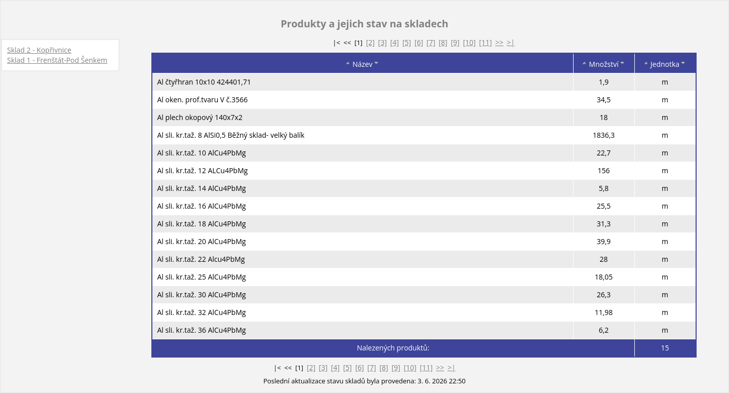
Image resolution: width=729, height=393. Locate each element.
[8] (443, 42)
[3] (382, 42)
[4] (394, 42)
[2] (370, 42)
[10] (469, 42)
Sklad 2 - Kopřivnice (39, 50)
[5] (406, 42)
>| (511, 42)
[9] (455, 42)
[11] (485, 42)
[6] (419, 42)
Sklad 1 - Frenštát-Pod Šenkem (57, 60)
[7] (431, 42)
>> (499, 42)
